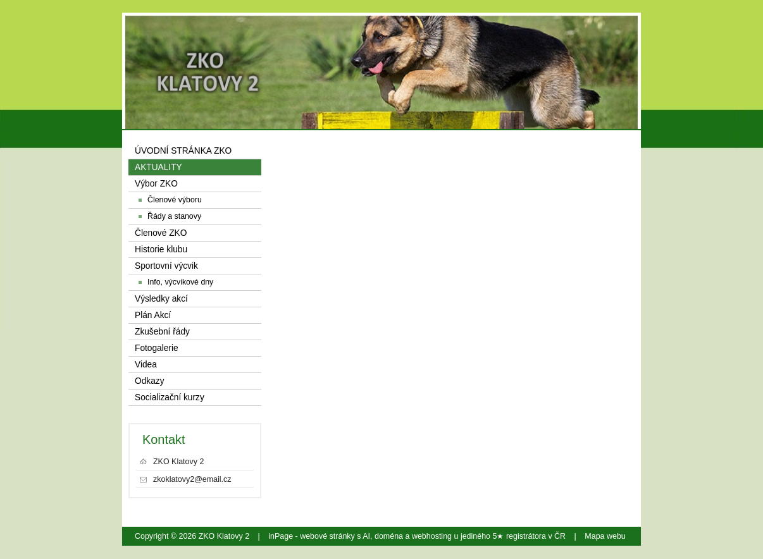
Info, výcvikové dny (180, 282)
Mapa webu (605, 536)
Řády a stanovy (174, 216)
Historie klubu (161, 249)
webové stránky (327, 536)
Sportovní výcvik (166, 266)
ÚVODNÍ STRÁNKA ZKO (183, 151)
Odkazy (149, 381)
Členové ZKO (161, 233)
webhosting (432, 536)
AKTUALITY (158, 167)
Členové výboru (174, 199)
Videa (146, 364)
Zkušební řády (162, 331)
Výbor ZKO (156, 183)
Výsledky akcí (161, 299)
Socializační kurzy (169, 397)
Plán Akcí (153, 315)
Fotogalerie (156, 348)
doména (389, 536)
